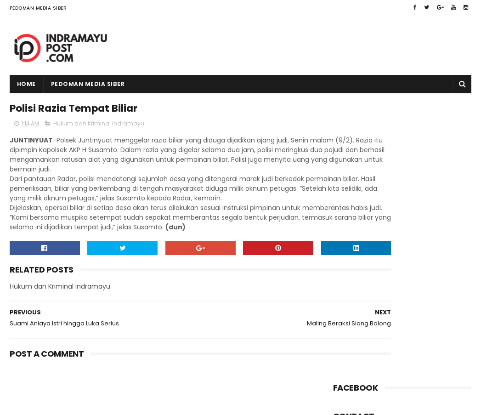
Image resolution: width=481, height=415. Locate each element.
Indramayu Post (68, 403)
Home (26, 84)
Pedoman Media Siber (38, 8)
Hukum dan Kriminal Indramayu (98, 127)
